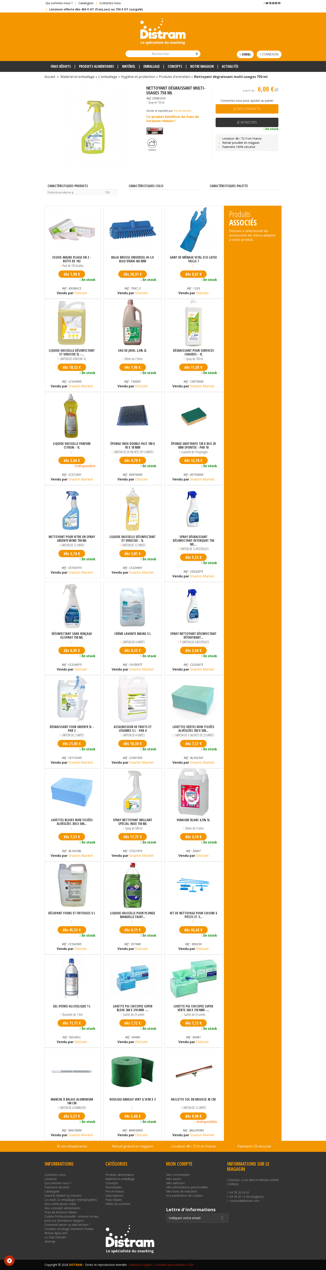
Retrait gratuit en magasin (132, 1146)
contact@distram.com (244, 1201)
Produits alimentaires (119, 1175)
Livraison (50, 1179)
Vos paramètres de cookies (184, 1195)
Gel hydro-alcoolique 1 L (72, 1006)
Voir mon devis (271, 11)
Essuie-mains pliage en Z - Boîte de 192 (71, 259)
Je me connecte (247, 108)
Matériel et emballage (120, 1179)
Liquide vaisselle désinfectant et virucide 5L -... (72, 352)
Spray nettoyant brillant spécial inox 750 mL (132, 822)
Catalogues (86, 3)
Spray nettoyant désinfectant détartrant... (193, 635)
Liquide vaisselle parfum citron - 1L (71, 445)
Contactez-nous (110, 3)
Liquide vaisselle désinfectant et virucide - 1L (133, 538)
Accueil (49, 76)
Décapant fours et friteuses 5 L (71, 913)
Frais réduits (113, 1200)
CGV (191, 1265)
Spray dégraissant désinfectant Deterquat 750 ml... (193, 540)
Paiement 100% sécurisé (236, 147)
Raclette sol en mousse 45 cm (193, 1099)
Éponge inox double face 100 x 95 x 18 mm (132, 445)
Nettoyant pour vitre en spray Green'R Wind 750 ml (72, 538)
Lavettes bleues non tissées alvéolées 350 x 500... (72, 822)
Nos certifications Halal (60, 1204)
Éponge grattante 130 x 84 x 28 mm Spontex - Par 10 (193, 445)
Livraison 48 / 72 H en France (240, 138)
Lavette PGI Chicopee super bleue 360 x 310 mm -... (132, 1008)
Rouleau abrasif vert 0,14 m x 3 (133, 1099)
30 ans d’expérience (72, 1146)
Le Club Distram (55, 1237)
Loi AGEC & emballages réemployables (70, 1200)
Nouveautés (113, 1187)
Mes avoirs (173, 1179)
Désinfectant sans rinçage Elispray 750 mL (72, 635)
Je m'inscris (247, 122)
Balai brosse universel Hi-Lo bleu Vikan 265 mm (132, 259)
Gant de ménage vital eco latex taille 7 (193, 259)
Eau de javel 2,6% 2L (132, 351)
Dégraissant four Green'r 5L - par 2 (72, 728)
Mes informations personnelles (187, 1187)
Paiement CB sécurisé (254, 1146)
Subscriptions (114, 1195)
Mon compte (179, 1163)
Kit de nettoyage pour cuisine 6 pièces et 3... (193, 915)
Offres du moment (117, 1204)
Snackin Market (182, 111)
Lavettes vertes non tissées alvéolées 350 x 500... (193, 728)
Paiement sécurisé (56, 1187)
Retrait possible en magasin (238, 143)
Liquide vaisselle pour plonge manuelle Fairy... (132, 915)
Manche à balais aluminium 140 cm (72, 1101)
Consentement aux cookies (9, 1260)
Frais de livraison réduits (60, 1212)
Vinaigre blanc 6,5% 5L (193, 820)
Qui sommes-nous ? (59, 3)
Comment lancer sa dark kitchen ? (67, 1225)
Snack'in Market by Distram (62, 1195)
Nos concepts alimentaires (62, 1208)
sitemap (49, 1241)
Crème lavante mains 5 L (132, 634)
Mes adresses (175, 1183)
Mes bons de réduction (181, 1191)
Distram (80, 293)
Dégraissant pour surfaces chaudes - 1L (193, 352)
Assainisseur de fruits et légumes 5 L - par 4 (133, 728)
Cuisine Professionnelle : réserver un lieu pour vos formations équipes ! (71, 1218)
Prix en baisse (114, 1191)
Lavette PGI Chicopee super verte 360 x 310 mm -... (193, 1008)
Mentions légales (141, 1265)
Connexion (269, 54)
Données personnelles (170, 1265)
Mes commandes (178, 1175)
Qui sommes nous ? (57, 1183)
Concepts (111, 1183)
